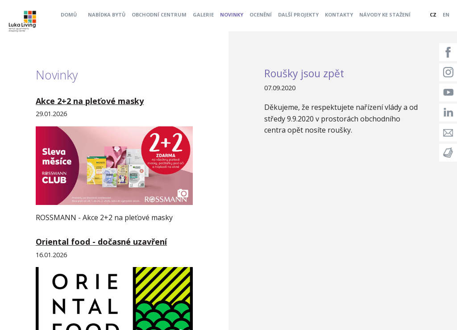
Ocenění (260, 14)
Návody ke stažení (385, 14)
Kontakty (339, 14)
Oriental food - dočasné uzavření (101, 241)
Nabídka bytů (106, 14)
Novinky (231, 14)
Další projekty (298, 14)
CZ (433, 14)
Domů (69, 14)
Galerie (203, 14)
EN (446, 14)
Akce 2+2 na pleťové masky (90, 101)
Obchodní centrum (159, 14)
